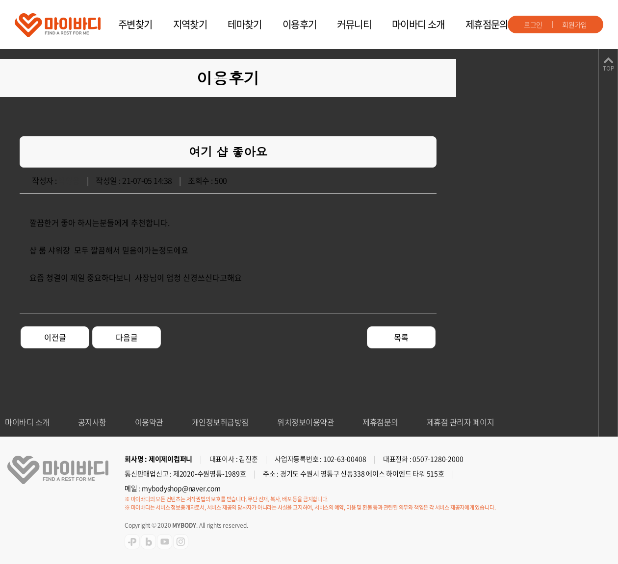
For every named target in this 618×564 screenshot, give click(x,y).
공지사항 (92, 422)
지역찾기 (190, 24)
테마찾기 (245, 24)
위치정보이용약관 (305, 422)
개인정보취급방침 (220, 422)
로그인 (533, 24)
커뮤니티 (354, 24)
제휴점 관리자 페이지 (460, 422)
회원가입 (574, 24)
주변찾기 (135, 24)
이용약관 (149, 422)
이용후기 (300, 24)
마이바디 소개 (418, 24)
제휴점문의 (486, 24)
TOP (608, 68)
